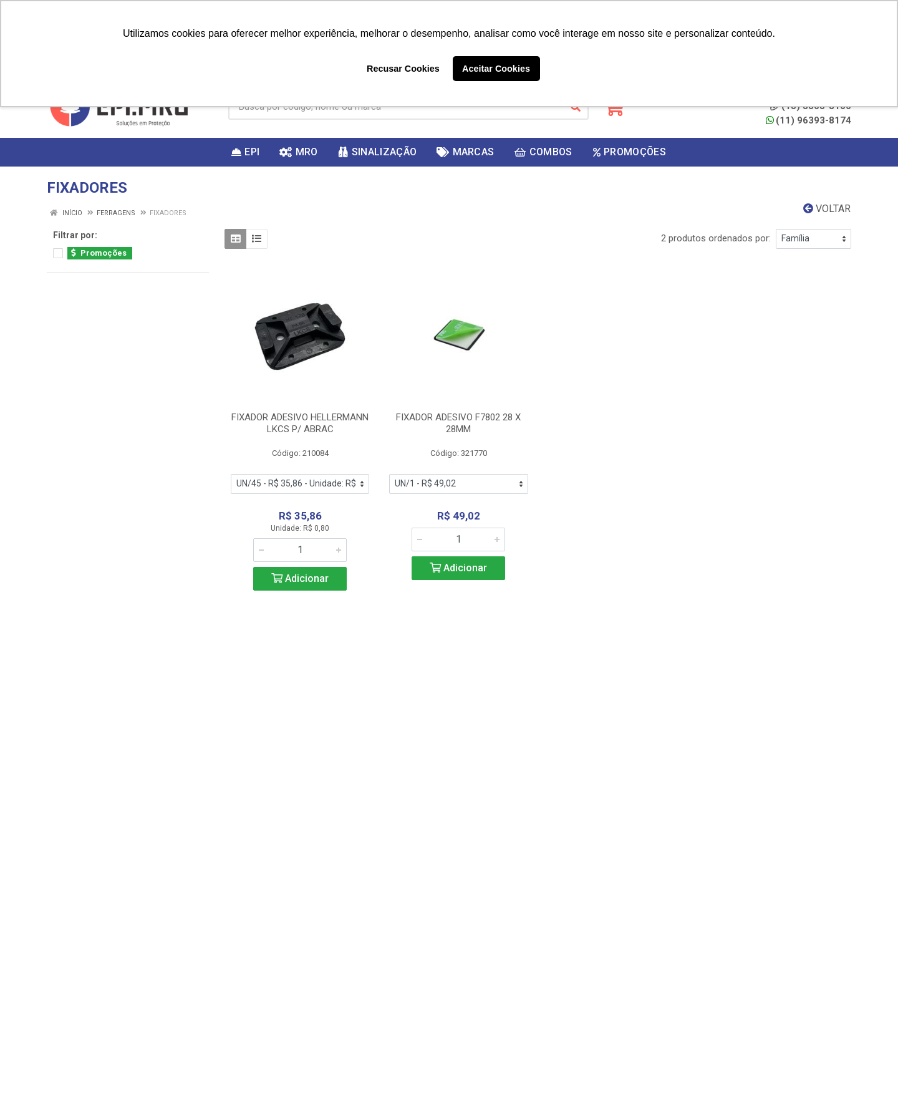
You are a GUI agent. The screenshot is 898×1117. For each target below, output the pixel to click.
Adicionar (300, 578)
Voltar (827, 209)
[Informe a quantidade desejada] (300, 550)
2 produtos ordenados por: (716, 238)
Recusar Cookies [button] (403, 69)
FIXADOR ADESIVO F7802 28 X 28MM (458, 423)
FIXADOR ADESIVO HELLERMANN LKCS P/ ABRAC (300, 423)
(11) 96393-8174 (808, 120)
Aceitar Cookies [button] (496, 69)
